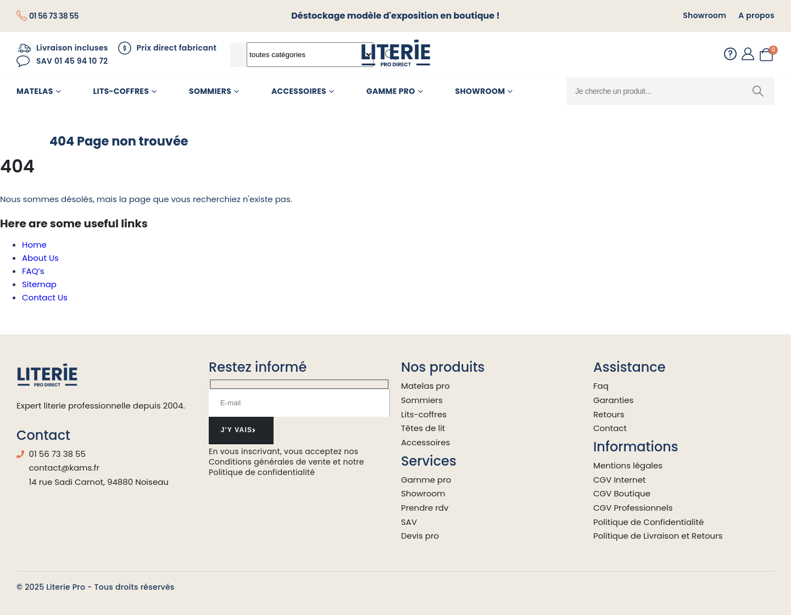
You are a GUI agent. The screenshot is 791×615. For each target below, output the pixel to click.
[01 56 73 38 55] (47, 16)
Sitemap (39, 284)
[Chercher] (758, 91)
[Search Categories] (310, 54)
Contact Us (45, 297)
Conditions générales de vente (270, 461)
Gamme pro (390, 91)
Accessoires (298, 91)
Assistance (629, 367)
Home (34, 244)
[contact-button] (241, 430)
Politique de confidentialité (262, 472)
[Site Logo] (395, 54)
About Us (40, 258)
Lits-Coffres (121, 91)
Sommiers (210, 91)
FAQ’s (33, 271)
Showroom (480, 91)
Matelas (34, 91)
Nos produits (442, 367)
